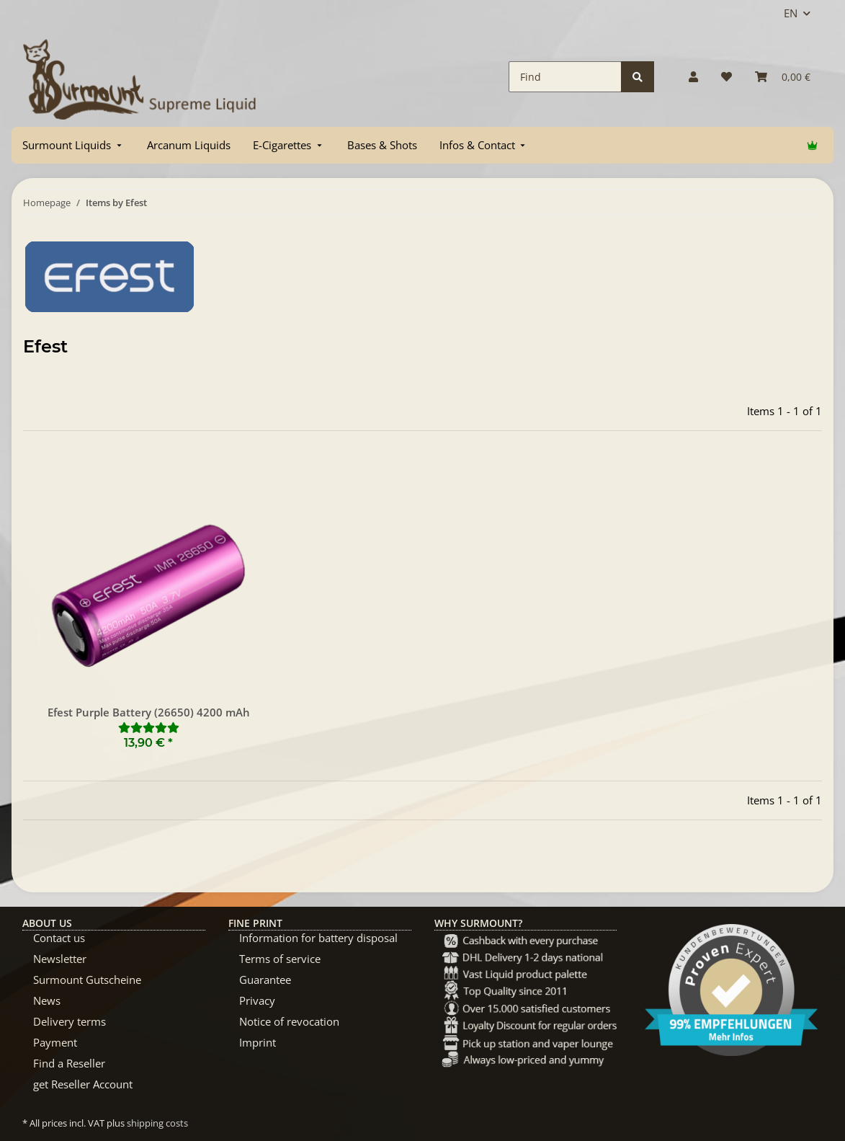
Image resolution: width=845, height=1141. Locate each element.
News (47, 1000)
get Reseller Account (83, 1084)
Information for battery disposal (318, 938)
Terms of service (280, 958)
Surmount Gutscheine (87, 979)
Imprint (257, 1042)
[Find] (565, 76)
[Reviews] (148, 727)
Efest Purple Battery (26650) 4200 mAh (149, 712)
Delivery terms (69, 1021)
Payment (55, 1042)
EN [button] (790, 13)
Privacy (257, 1000)
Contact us (59, 938)
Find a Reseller (69, 1063)
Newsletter (59, 958)
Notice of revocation (289, 1021)
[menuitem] (73, 145)
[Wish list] (726, 77)
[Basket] (782, 77)
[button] (693, 77)
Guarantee (265, 979)
